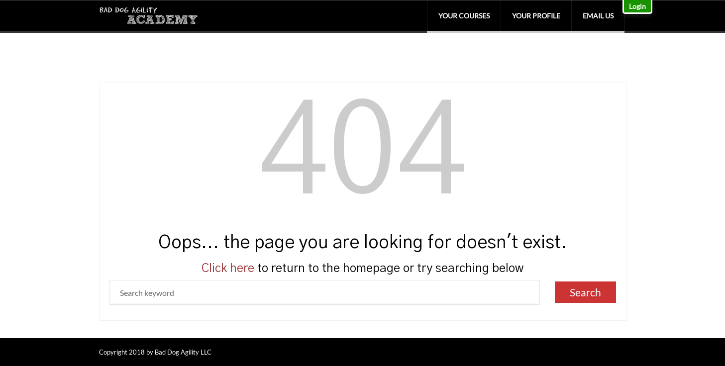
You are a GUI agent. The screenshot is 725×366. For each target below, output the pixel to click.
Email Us (598, 15)
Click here (228, 268)
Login (637, 6)
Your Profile (536, 15)
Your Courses (464, 15)
